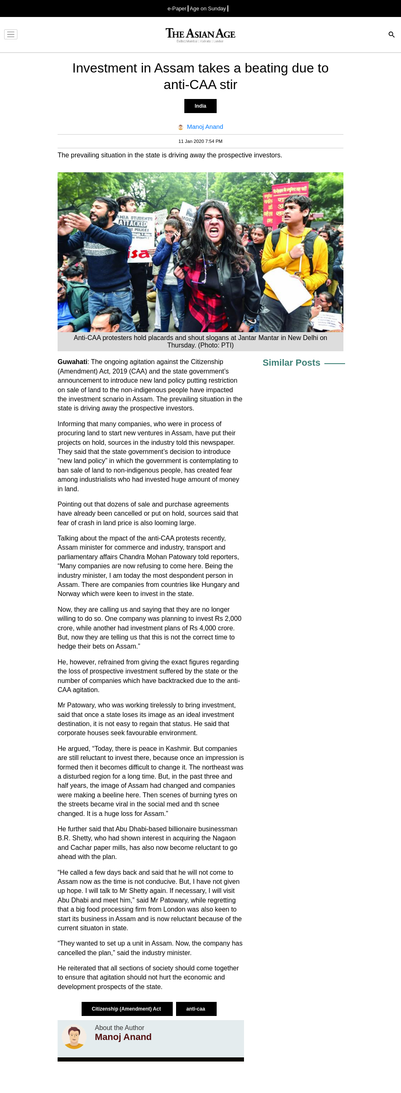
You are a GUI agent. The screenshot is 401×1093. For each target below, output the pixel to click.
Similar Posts (291, 362)
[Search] (392, 35)
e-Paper (176, 8)
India (200, 106)
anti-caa (196, 1009)
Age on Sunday (208, 8)
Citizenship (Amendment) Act (127, 1009)
